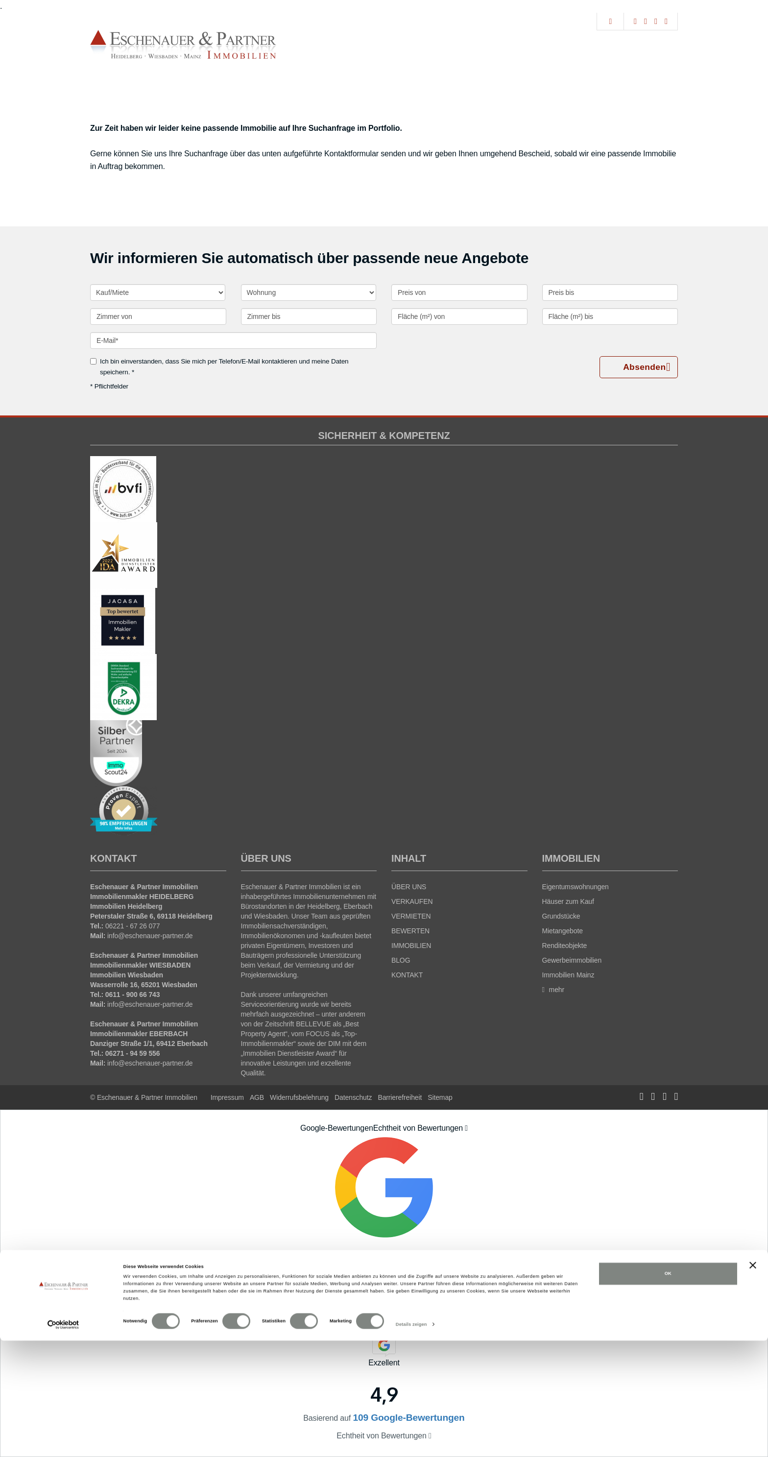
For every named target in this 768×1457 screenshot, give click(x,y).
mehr (553, 990)
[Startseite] (183, 44)
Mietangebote (562, 931)
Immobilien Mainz (568, 975)
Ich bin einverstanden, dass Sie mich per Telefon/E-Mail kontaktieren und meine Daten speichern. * (219, 367)
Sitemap (440, 1097)
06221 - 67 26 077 (132, 926)
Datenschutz (353, 1097)
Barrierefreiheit (400, 1097)
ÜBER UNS (408, 887)
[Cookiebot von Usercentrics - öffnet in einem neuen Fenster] (63, 1440)
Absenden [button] (646, 368)
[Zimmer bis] (309, 316)
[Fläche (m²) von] (459, 316)
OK (668, 1389)
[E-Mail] (233, 340)
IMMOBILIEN (411, 945)
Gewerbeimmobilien (572, 960)
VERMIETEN (411, 916)
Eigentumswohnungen (575, 887)
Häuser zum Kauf (568, 901)
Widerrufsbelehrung (299, 1097)
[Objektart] (308, 292)
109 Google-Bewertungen (384, 1300)
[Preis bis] (610, 292)
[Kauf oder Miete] (157, 292)
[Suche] (610, 21)
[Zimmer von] (158, 316)
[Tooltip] (466, 1128)
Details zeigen (411, 1440)
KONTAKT (407, 975)
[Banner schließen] (752, 1381)
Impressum (227, 1097)
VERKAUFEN (411, 901)
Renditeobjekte (564, 945)
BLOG (400, 960)
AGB (257, 1097)
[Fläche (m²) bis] (610, 316)
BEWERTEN (410, 931)
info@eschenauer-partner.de (149, 936)
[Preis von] (459, 292)
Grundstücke (561, 916)
